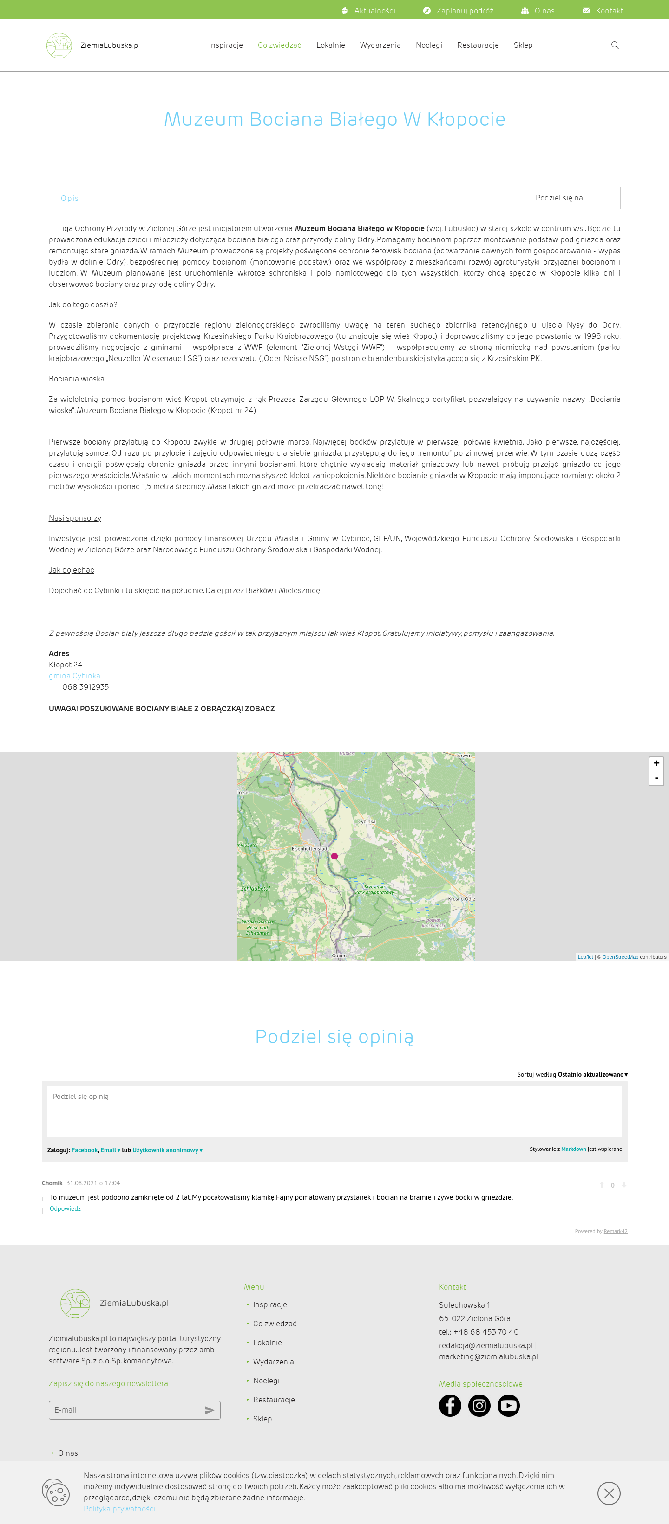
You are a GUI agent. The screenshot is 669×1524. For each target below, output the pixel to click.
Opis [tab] (70, 198)
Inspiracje (226, 45)
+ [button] (657, 790)
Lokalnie (330, 45)
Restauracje (478, 45)
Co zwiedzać (280, 45)
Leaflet (585, 983)
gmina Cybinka (74, 698)
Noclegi (429, 45)
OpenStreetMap (621, 983)
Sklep (523, 45)
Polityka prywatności (120, 1509)
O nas (68, 1453)
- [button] (657, 804)
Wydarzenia (380, 45)
